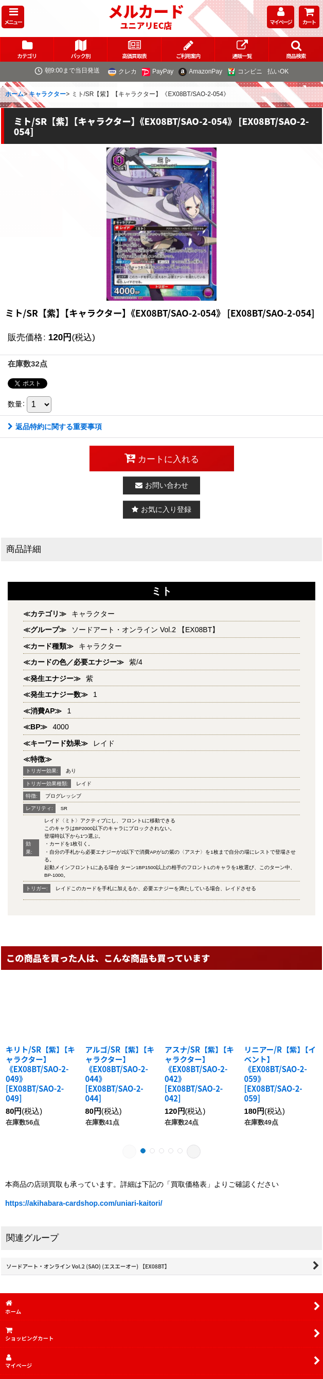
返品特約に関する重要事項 (55, 426)
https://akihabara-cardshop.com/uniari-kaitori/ (84, 1203)
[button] (13, 17)
